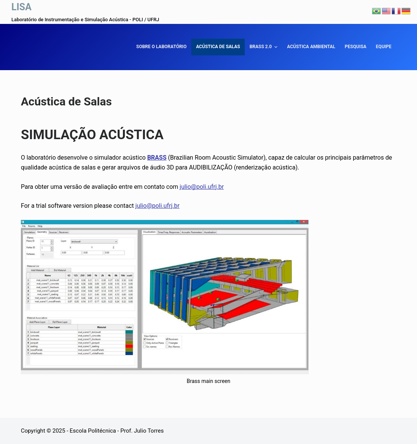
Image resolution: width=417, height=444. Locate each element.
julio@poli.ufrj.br (202, 186)
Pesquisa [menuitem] (356, 46)
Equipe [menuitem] (384, 46)
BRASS (157, 157)
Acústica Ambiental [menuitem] (311, 46)
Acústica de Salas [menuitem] (218, 46)
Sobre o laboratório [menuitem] (161, 46)
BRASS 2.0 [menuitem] (265, 47)
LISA (21, 7)
